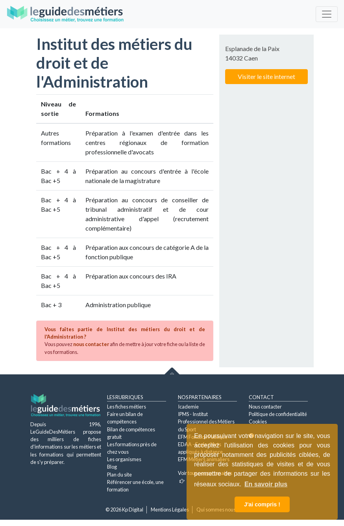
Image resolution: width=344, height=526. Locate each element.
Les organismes (124, 459)
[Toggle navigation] (327, 14)
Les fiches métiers (126, 406)
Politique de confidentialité (278, 414)
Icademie (188, 406)
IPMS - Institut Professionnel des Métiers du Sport (206, 421)
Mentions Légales (170, 509)
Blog (112, 467)
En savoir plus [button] (265, 484)
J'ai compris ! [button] (262, 504)
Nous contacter (265, 406)
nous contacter (91, 344)
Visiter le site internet (266, 76)
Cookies (258, 421)
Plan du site (119, 474)
